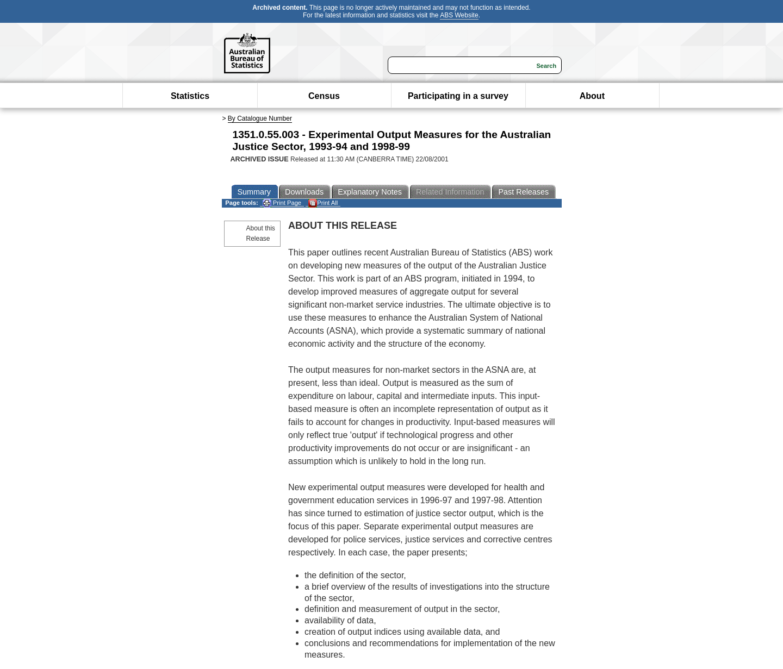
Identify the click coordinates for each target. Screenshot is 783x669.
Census (324, 96)
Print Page (282, 203)
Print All (323, 203)
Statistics (190, 96)
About (592, 96)
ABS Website (459, 15)
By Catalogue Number (260, 118)
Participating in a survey (458, 96)
